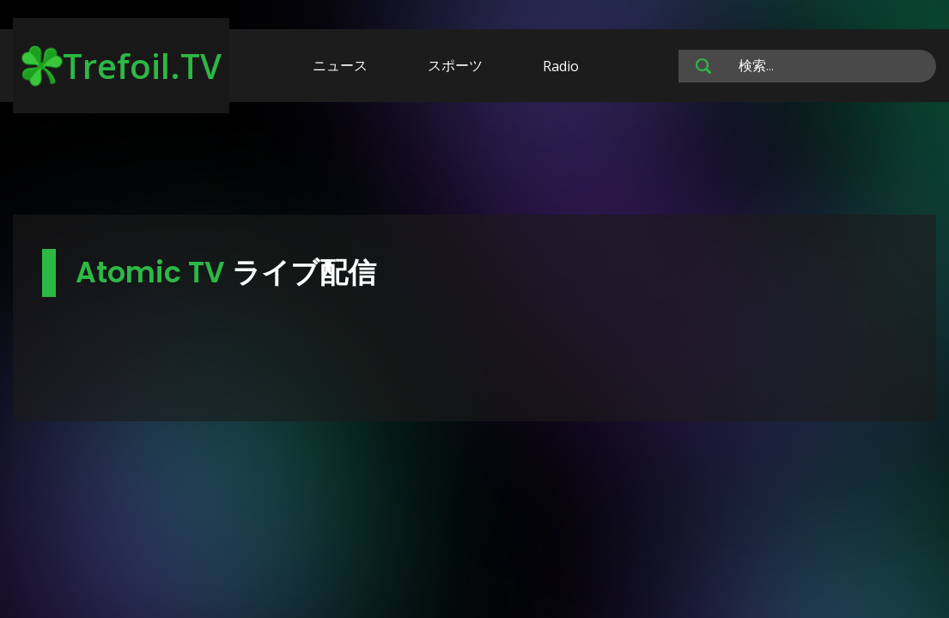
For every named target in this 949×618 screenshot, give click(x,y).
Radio (561, 66)
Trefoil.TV (121, 65)
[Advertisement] (474, 161)
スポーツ (455, 65)
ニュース (340, 65)
